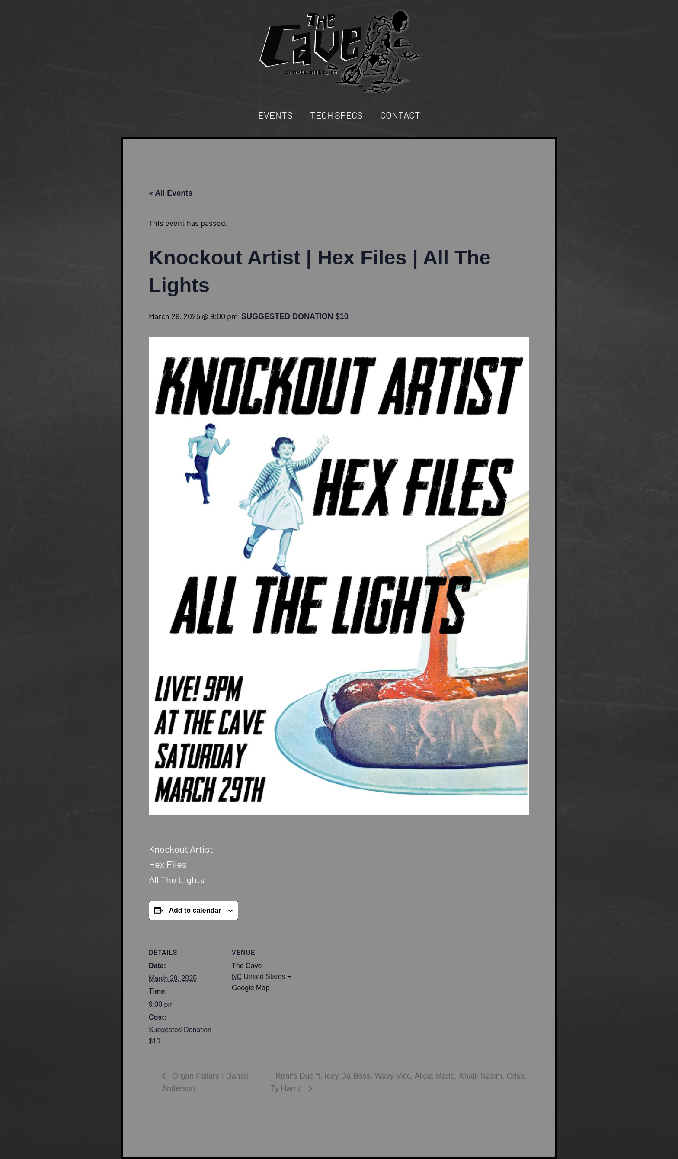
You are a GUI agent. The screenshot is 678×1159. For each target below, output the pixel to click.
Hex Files (168, 863)
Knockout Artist (181, 848)
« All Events (170, 193)
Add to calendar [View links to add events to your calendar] (195, 910)
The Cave (247, 965)
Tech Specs (336, 114)
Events (275, 114)
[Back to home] (339, 51)
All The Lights (177, 879)
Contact (400, 114)
